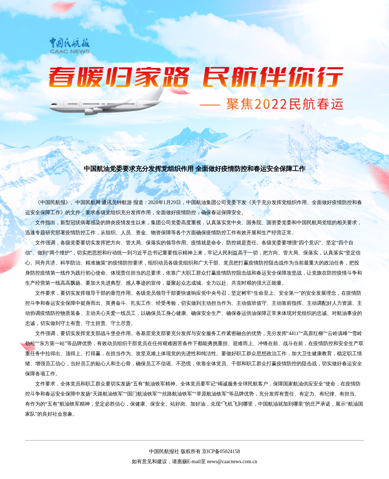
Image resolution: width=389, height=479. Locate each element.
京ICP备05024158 (221, 451)
